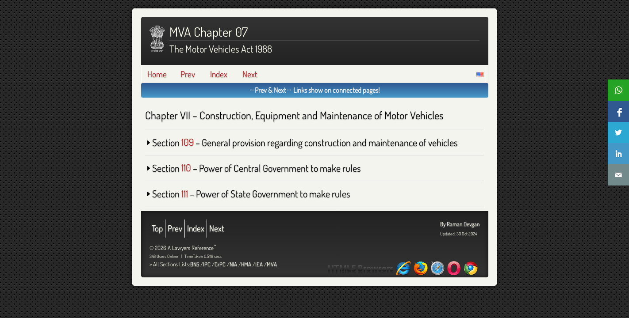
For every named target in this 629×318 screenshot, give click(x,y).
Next (249, 74)
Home (157, 74)
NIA (233, 264)
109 (187, 142)
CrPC (220, 264)
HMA (246, 264)
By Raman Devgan (459, 223)
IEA (259, 264)
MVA (272, 264)
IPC (207, 264)
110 (186, 168)
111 (184, 193)
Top (157, 228)
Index (218, 74)
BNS (194, 264)
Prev (187, 74)
